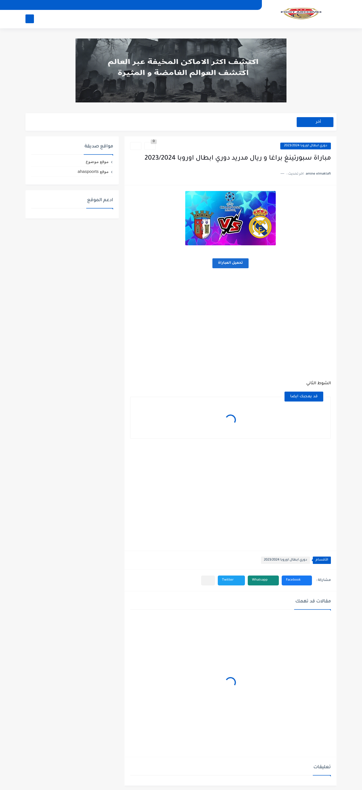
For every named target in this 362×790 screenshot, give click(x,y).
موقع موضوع (97, 161)
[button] (297, 580)
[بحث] (29, 18)
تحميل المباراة (230, 263)
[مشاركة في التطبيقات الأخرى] (208, 580)
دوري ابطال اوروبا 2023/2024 (305, 146)
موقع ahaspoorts (93, 171)
